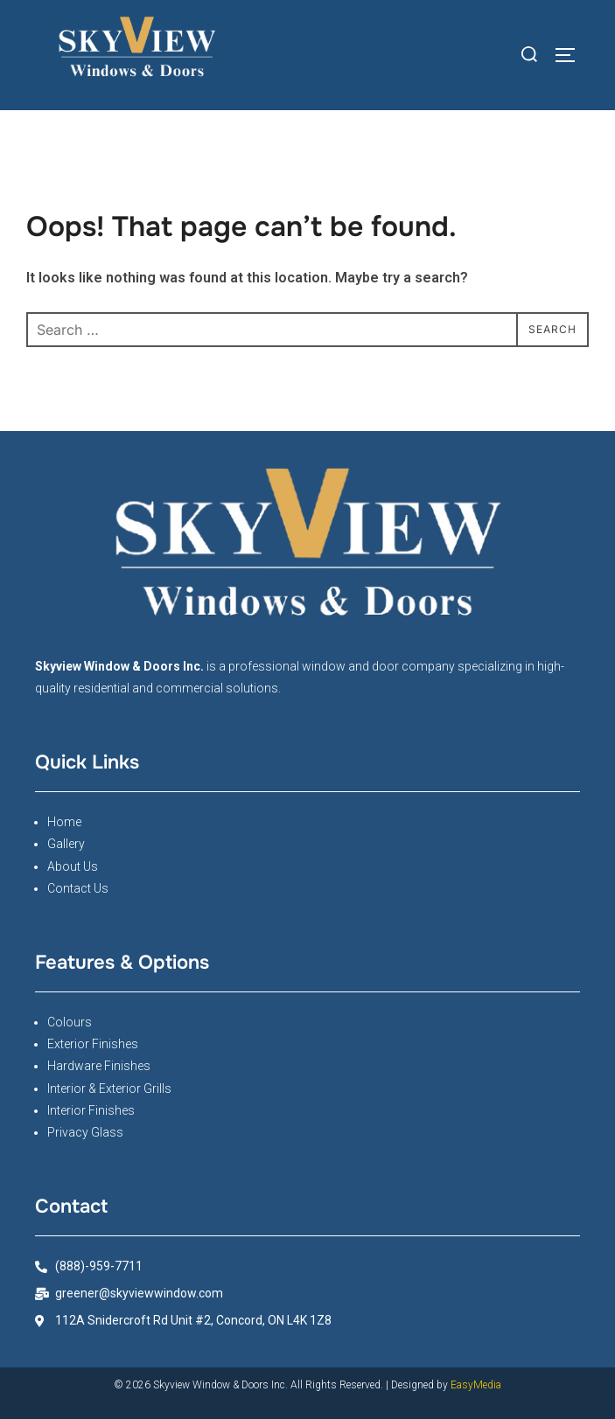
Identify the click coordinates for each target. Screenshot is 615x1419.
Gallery (66, 844)
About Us (72, 866)
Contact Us (77, 888)
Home (64, 822)
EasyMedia (476, 1385)
